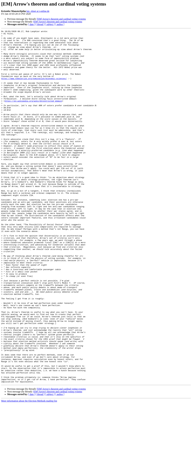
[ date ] (31, 24)
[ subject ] (50, 24)
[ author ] (59, 24)
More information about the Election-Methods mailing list (29, 471)
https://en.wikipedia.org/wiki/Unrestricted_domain (33, 115)
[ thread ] (40, 24)
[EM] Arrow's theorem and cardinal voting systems (61, 19)
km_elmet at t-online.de (38, 11)
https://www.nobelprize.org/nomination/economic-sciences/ (34, 88)
